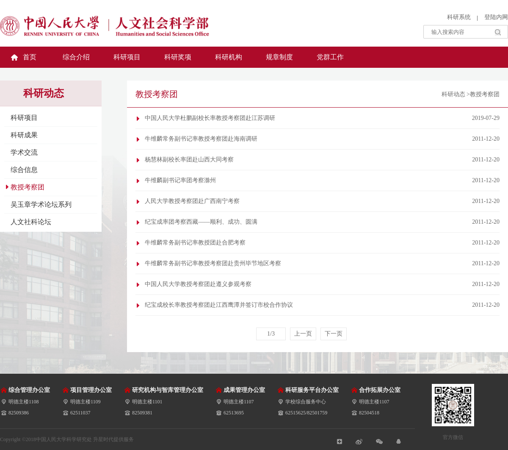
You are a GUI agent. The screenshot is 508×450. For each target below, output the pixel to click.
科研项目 (127, 57)
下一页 (333, 334)
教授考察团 (27, 187)
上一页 (303, 334)
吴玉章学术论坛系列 (41, 204)
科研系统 (459, 17)
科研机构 (228, 57)
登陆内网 (496, 17)
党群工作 (330, 57)
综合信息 (24, 169)
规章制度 (279, 57)
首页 (29, 57)
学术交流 (24, 152)
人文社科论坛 (31, 221)
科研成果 (24, 135)
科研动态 (453, 94)
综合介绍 (76, 57)
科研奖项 (177, 57)
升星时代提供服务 (113, 439)
